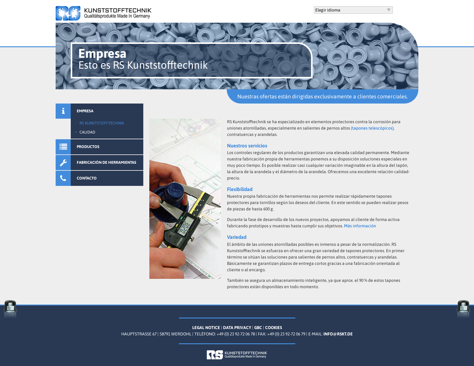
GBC (258, 327)
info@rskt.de (338, 333)
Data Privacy (237, 327)
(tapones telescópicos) (372, 128)
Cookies (273, 327)
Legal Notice (206, 327)
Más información (360, 225)
